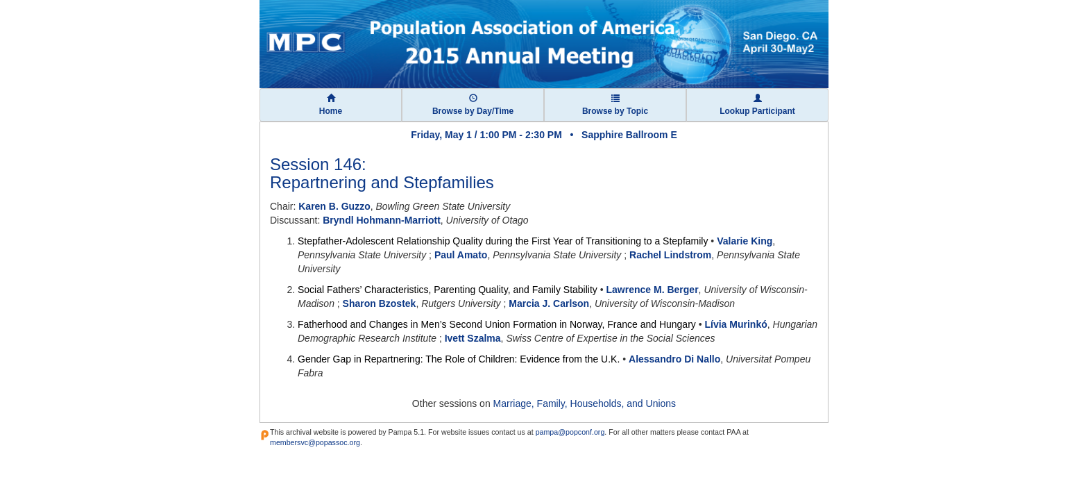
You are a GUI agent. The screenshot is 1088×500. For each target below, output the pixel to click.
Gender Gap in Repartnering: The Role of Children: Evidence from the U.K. (459, 359)
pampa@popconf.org (570, 432)
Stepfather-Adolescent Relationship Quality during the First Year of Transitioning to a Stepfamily (503, 241)
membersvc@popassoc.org (315, 442)
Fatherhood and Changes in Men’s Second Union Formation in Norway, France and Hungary (497, 324)
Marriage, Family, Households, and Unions (585, 403)
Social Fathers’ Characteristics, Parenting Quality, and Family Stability (447, 289)
